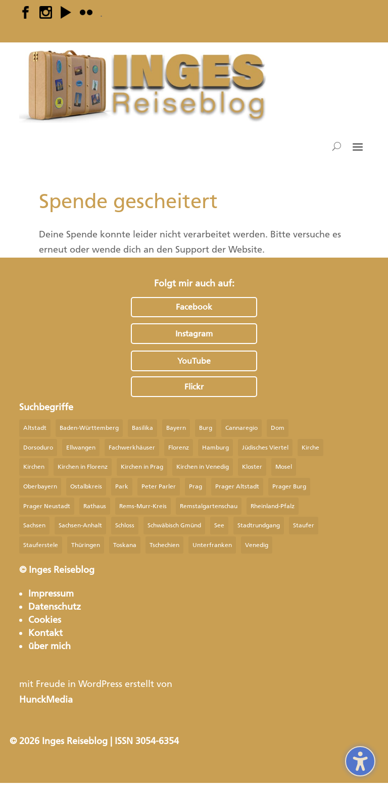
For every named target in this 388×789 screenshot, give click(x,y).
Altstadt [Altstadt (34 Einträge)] (34, 427)
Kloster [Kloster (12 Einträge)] (252, 466)
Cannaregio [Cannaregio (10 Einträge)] (241, 427)
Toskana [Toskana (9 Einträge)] (124, 545)
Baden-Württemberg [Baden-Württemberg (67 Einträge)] (89, 427)
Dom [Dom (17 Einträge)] (277, 427)
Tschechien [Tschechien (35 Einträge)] (164, 545)
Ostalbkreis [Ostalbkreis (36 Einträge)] (86, 486)
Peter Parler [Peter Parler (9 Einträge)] (158, 486)
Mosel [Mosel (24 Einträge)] (283, 466)
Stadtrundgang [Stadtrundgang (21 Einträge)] (258, 525)
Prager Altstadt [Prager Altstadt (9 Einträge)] (237, 486)
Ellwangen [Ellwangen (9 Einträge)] (80, 447)
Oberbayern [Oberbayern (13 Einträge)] (40, 486)
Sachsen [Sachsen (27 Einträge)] (34, 525)
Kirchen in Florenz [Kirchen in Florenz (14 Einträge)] (83, 466)
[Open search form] (336, 146)
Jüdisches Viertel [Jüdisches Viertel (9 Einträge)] (265, 447)
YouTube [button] (194, 361)
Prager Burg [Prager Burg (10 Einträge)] (289, 486)
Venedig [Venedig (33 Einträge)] (256, 545)
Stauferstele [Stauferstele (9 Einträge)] (40, 545)
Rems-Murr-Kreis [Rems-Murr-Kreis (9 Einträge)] (143, 506)
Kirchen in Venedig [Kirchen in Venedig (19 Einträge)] (202, 466)
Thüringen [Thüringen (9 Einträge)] (85, 545)
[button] (358, 146)
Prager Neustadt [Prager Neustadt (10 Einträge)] (46, 506)
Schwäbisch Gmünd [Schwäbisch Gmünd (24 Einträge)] (174, 525)
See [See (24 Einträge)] (219, 525)
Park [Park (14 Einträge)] (121, 486)
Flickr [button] (194, 386)
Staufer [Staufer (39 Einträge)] (303, 525)
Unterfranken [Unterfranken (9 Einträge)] (212, 545)
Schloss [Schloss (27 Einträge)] (124, 525)
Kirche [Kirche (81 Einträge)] (310, 447)
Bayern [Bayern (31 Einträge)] (176, 427)
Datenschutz (54, 606)
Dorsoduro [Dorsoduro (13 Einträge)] (38, 447)
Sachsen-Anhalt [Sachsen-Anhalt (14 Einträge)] (80, 525)
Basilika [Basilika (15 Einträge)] (142, 427)
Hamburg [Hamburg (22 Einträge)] (215, 447)
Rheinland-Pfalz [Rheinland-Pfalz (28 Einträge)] (273, 506)
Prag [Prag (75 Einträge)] (195, 486)
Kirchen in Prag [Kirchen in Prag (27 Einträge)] (142, 466)
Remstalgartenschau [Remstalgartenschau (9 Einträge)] (208, 506)
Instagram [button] (194, 333)
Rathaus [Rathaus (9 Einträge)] (94, 506)
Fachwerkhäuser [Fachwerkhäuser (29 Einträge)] (132, 447)
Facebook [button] (194, 307)
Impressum (51, 593)
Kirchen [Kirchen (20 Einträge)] (33, 466)
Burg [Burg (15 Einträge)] (205, 427)
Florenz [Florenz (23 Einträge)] (178, 447)
